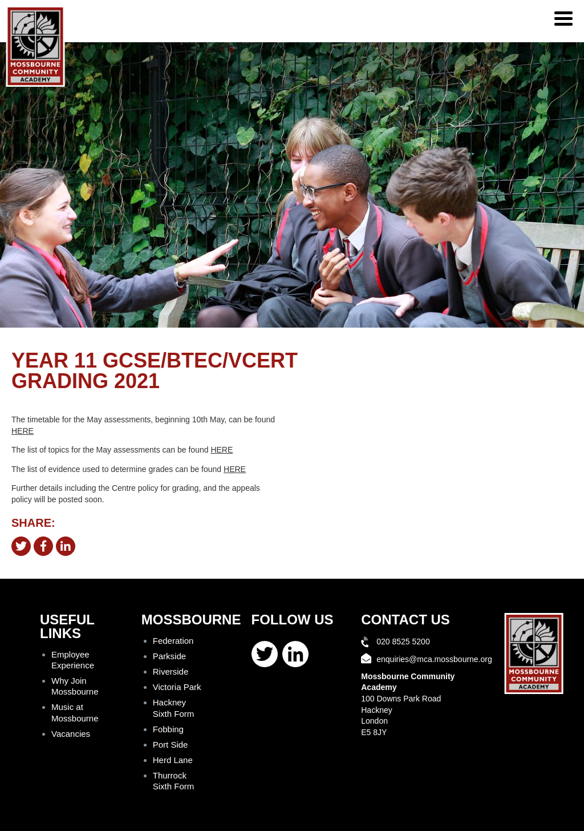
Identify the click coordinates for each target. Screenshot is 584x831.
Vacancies (70, 734)
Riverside (171, 671)
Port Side (170, 744)
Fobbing (168, 729)
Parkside (169, 656)
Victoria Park (177, 687)
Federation (173, 641)
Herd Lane (173, 760)
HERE (22, 430)
